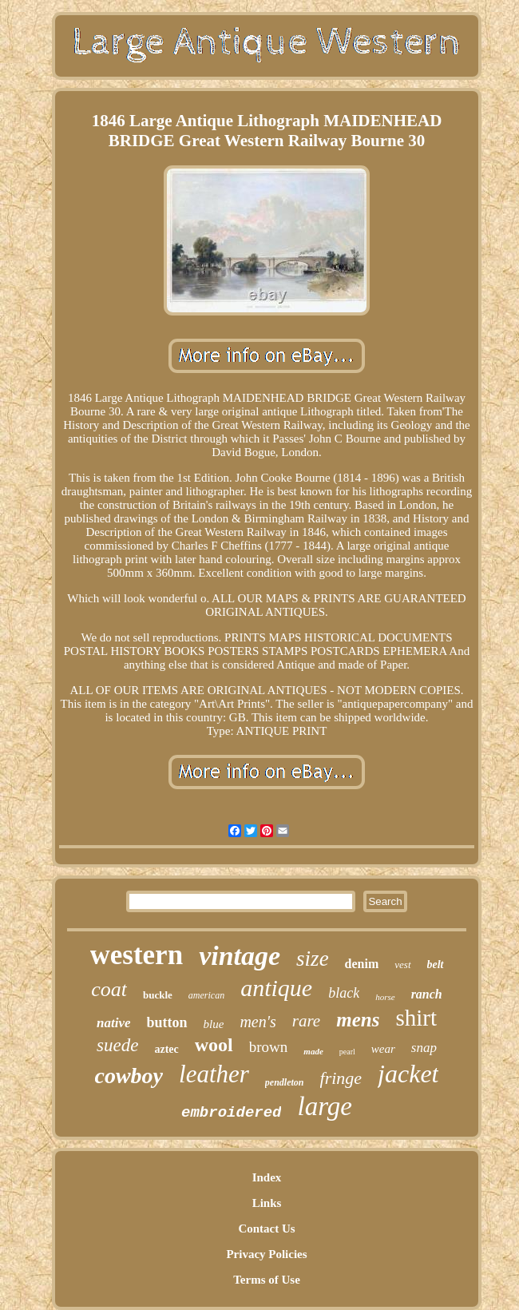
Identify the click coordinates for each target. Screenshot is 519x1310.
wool (214, 1044)
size (312, 959)
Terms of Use (266, 1279)
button (167, 1022)
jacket (408, 1073)
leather (214, 1074)
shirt (416, 1017)
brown (268, 1046)
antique (276, 988)
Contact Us (266, 1228)
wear (383, 1048)
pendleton (284, 1082)
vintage (239, 956)
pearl (347, 1051)
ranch (426, 994)
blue (214, 1024)
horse (384, 997)
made (313, 1051)
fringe (341, 1078)
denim (362, 964)
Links (267, 1203)
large (324, 1106)
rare (306, 1020)
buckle (157, 995)
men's (257, 1021)
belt (435, 965)
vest (402, 965)
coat (109, 989)
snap (424, 1047)
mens (357, 1019)
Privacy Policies (266, 1254)
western (137, 955)
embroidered (231, 1112)
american (206, 995)
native (114, 1022)
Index (267, 1177)
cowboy (129, 1075)
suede (117, 1045)
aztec (166, 1049)
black (343, 993)
